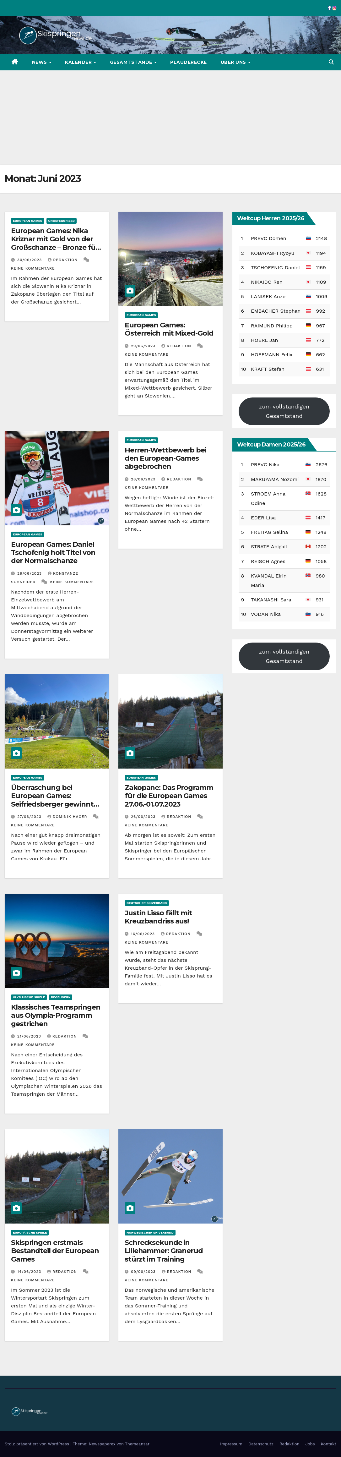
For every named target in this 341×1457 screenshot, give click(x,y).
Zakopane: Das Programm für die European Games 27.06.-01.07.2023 (169, 795)
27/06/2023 (30, 816)
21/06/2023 (30, 1036)
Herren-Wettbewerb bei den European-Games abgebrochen (165, 458)
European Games (27, 220)
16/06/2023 (143, 934)
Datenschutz (260, 1444)
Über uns (234, 62)
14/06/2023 (30, 1271)
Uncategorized (61, 220)
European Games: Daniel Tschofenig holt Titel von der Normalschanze (53, 552)
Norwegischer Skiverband (150, 1232)
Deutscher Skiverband (147, 903)
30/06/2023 (30, 260)
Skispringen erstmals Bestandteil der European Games (55, 1250)
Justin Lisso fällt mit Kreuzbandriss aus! (158, 917)
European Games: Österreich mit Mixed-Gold (169, 329)
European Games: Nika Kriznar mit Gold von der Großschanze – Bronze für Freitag (54, 243)
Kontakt (328, 1444)
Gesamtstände (132, 62)
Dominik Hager (68, 816)
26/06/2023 (144, 816)
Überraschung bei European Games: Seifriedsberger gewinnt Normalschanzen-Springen (56, 800)
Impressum (231, 1444)
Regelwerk (60, 997)
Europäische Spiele (30, 1232)
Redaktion (63, 260)
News (40, 62)
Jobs (310, 1444)
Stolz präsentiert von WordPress (37, 1444)
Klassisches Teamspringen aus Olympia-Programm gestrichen (55, 1015)
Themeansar (137, 1444)
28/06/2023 (144, 479)
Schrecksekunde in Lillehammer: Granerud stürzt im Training (164, 1250)
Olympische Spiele (29, 997)
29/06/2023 (144, 346)
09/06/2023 (144, 1271)
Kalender (79, 62)
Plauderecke (188, 62)
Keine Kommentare (33, 268)
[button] (331, 62)
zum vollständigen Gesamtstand (284, 411)
